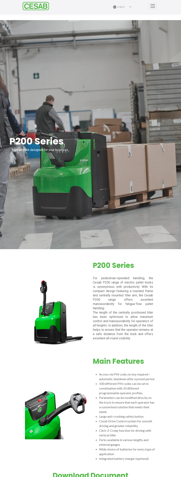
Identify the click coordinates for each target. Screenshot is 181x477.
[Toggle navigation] (153, 6)
